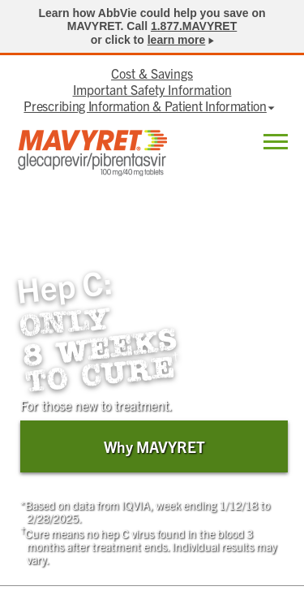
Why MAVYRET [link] (154, 446)
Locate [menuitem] (234, 143)
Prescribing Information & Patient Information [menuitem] (145, 105)
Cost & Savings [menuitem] (152, 73)
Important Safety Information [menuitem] (152, 89)
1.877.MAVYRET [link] (194, 25)
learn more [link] (177, 39)
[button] (275, 144)
